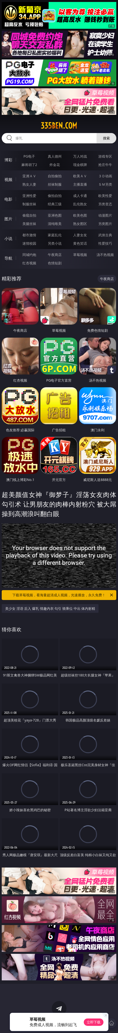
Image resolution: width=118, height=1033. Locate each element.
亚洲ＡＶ (29, 176)
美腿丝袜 (29, 223)
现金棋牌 (80, 164)
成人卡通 (80, 195)
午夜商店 (55, 254)
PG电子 (29, 156)
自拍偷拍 (55, 176)
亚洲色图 (55, 215)
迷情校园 (29, 243)
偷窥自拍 (29, 215)
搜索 (106, 138)
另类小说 (55, 243)
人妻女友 (80, 235)
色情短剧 (55, 263)
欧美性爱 (105, 195)
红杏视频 (29, 263)
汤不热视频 (105, 254)
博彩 (8, 160)
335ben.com (59, 126)
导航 (8, 258)
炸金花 (55, 164)
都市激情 (29, 235)
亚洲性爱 (29, 195)
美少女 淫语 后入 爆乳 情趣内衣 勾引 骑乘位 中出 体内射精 (50, 608)
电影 (8, 199)
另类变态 (105, 204)
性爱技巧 (105, 243)
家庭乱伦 (55, 235)
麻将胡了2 (29, 164)
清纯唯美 (55, 223)
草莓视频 (80, 254)
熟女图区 (80, 223)
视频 (8, 179)
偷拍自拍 (55, 195)
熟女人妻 (29, 184)
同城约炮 (29, 254)
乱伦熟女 (80, 204)
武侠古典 (105, 235)
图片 (8, 219)
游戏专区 (105, 156)
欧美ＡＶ (80, 176)
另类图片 (105, 223)
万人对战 (80, 156)
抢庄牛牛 (105, 164)
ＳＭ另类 (105, 184)
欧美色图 (80, 215)
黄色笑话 (80, 243)
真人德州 (55, 156)
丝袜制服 (55, 184)
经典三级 (55, 204)
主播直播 (80, 184)
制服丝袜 (29, 204)
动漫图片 (105, 215)
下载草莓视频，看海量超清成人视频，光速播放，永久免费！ (63, 595)
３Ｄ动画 (105, 176)
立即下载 (94, 1022)
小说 (8, 238)
